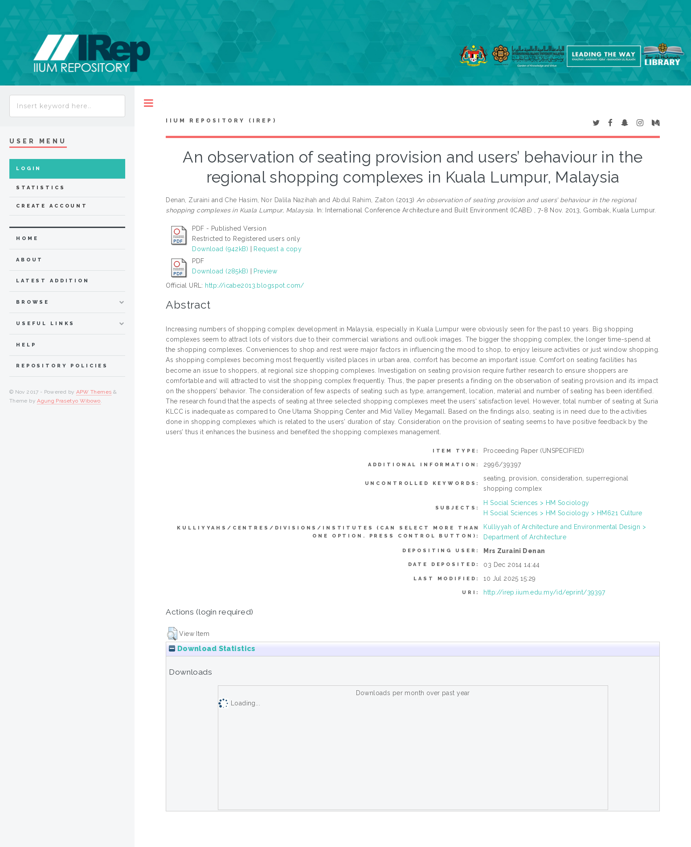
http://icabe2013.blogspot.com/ (254, 285)
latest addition (53, 281)
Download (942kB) (220, 248)
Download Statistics (212, 648)
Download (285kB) (220, 271)
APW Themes (94, 392)
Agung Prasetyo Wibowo (69, 401)
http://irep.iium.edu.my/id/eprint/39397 (544, 592)
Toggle (149, 103)
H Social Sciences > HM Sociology (536, 502)
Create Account (52, 206)
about (29, 260)
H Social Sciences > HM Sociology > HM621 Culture (562, 513)
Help (26, 345)
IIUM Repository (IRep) (221, 121)
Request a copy (278, 248)
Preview (265, 271)
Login (28, 168)
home (27, 238)
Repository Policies (62, 366)
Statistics (40, 188)
